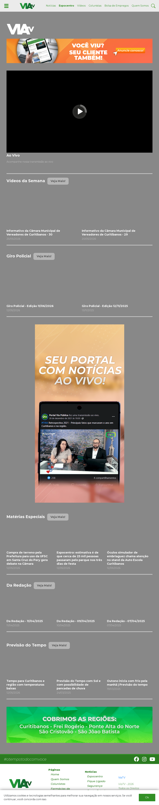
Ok (147, 797)
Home (55, 774)
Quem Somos (140, 5)
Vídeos (81, 5)
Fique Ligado (96, 781)
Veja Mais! (58, 181)
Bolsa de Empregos (116, 5)
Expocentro (66, 5)
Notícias (51, 5)
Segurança (94, 785)
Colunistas (95, 5)
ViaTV (121, 777)
